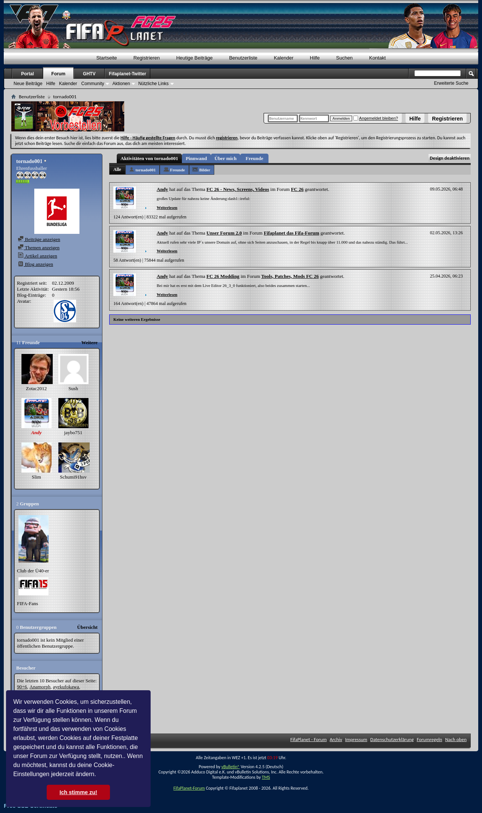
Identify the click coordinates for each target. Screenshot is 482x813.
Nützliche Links (153, 83)
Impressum (356, 739)
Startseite (106, 58)
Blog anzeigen (35, 264)
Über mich (226, 158)
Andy (162, 189)
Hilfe (415, 119)
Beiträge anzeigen (39, 239)
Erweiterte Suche (451, 83)
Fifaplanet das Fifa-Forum (291, 233)
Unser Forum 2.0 (224, 233)
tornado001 (146, 170)
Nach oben (456, 739)
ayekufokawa (66, 686)
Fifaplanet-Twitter (127, 73)
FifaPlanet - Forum (308, 739)
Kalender (283, 58)
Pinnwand (196, 158)
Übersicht (87, 627)
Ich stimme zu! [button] (78, 792)
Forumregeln (429, 739)
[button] (99, 775)
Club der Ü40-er (33, 571)
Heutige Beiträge (194, 58)
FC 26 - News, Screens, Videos (237, 189)
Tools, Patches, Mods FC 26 (290, 276)
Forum (58, 73)
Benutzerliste (243, 58)
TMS (266, 777)
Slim (36, 477)
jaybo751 (73, 432)
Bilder (204, 170)
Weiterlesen (167, 207)
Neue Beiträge (28, 83)
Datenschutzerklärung (392, 739)
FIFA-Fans (27, 603)
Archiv (336, 739)
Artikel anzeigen (37, 256)
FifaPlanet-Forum (188, 788)
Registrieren (447, 119)
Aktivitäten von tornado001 (149, 158)
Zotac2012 (36, 388)
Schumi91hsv (73, 477)
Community (92, 83)
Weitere (89, 342)
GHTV (89, 73)
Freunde (254, 158)
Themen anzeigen (38, 247)
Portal (27, 73)
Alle (117, 169)
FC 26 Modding (222, 276)
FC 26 (297, 189)
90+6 (22, 686)
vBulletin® (230, 766)
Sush (73, 388)
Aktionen (121, 83)
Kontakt (377, 58)
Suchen (344, 58)
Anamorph (39, 686)
